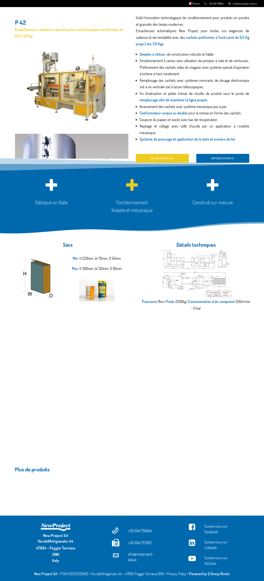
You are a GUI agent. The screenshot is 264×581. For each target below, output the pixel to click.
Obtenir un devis (222, 158)
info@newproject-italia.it (244, 3)
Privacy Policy (176, 573)
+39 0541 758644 (216, 3)
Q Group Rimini (219, 573)
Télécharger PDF (162, 158)
